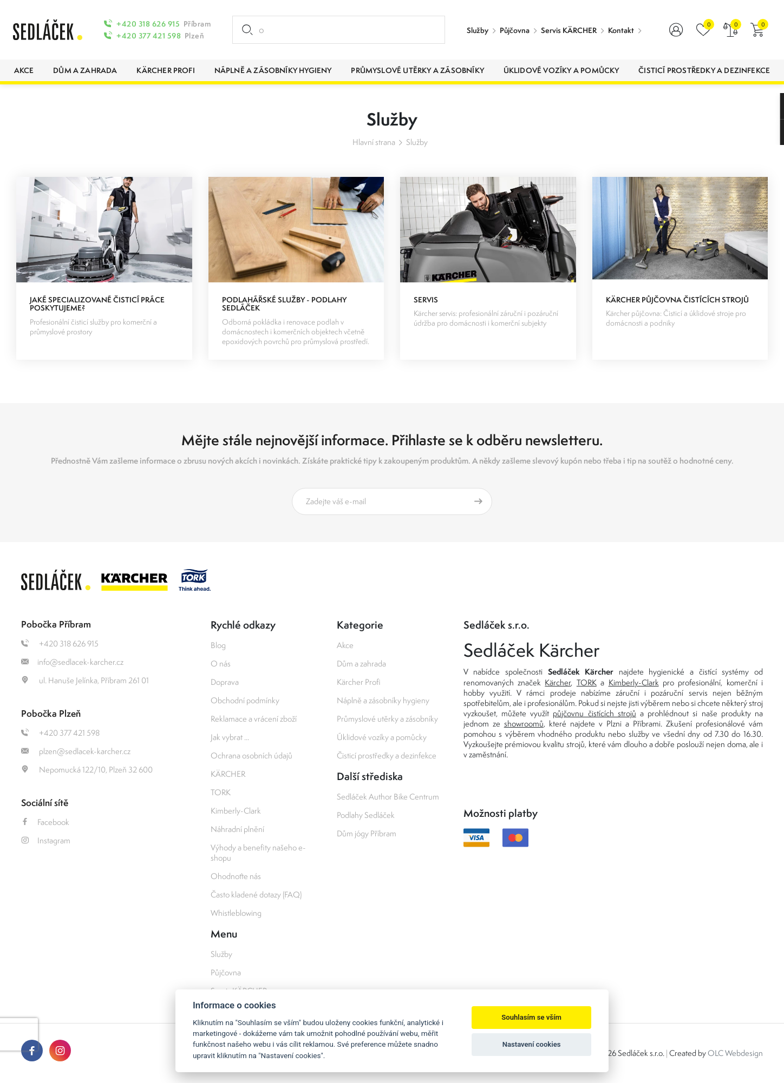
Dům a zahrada (361, 663)
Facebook (45, 822)
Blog (218, 645)
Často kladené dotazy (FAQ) (256, 894)
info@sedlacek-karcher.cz (72, 662)
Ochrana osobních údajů (251, 755)
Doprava (225, 682)
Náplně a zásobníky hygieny (383, 700)
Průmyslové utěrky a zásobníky (387, 719)
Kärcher (558, 682)
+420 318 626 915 (148, 24)
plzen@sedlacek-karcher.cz (75, 751)
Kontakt (621, 30)
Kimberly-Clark (236, 810)
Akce (345, 645)
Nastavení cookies (531, 1044)
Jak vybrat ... (230, 737)
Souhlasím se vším (531, 1017)
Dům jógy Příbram (366, 833)
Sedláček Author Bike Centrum (388, 796)
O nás (221, 663)
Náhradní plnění (237, 829)
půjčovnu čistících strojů (594, 713)
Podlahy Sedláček (366, 815)
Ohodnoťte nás (236, 876)
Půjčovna (515, 30)
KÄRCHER (228, 774)
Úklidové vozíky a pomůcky (382, 737)
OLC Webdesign (735, 1053)
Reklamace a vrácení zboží (254, 719)
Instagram (45, 840)
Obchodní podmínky (245, 700)
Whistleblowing (236, 913)
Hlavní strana (373, 142)
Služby (477, 30)
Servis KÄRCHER (569, 30)
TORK (221, 792)
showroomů (524, 723)
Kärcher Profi (359, 682)
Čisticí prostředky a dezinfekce (386, 755)
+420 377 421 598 (148, 36)
